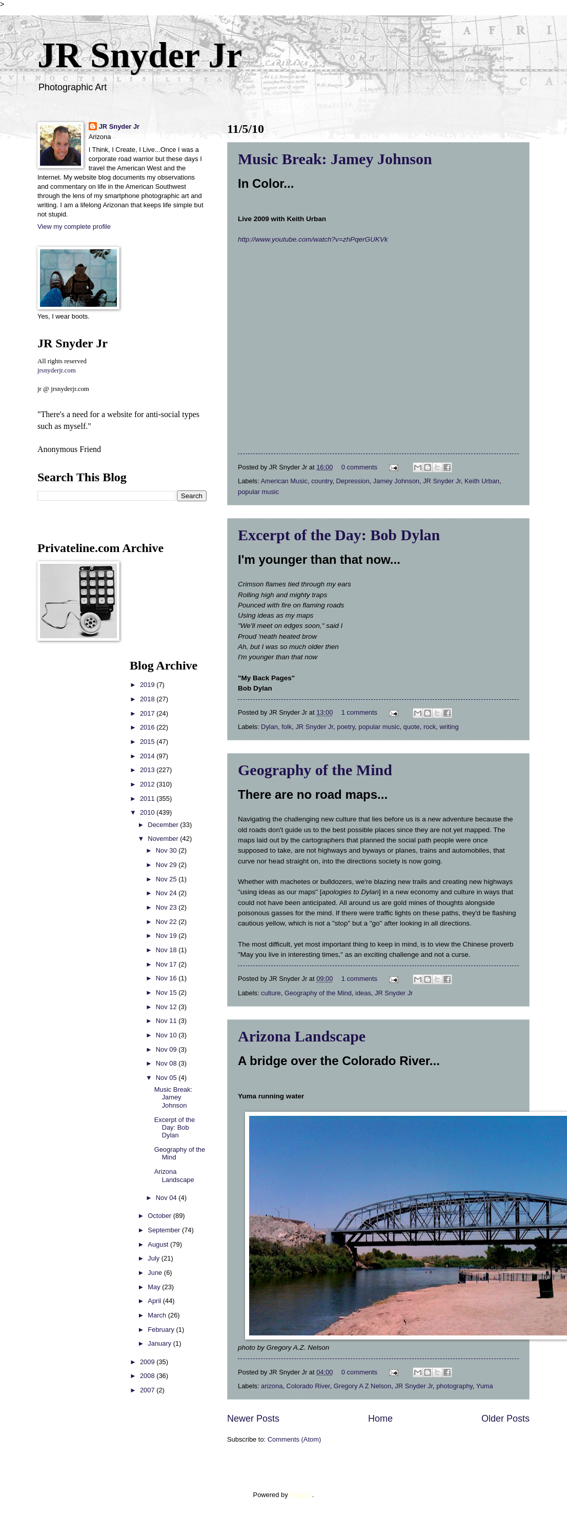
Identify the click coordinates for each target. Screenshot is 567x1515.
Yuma (484, 1386)
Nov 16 (167, 978)
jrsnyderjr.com (56, 370)
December (164, 825)
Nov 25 (167, 879)
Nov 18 (167, 950)
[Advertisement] (68, 813)
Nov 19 (167, 935)
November (164, 838)
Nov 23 (167, 907)
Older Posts (505, 1418)
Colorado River (308, 1386)
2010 (148, 812)
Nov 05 (167, 1077)
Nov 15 (167, 992)
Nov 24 (167, 893)
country (321, 481)
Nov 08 (167, 1063)
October (160, 1215)
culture (271, 993)
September (165, 1230)
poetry (346, 727)
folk (286, 727)
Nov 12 (167, 1007)
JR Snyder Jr (139, 55)
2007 (148, 1390)
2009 (148, 1362)
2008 (148, 1376)
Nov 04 (167, 1198)
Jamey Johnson (396, 481)
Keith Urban (481, 481)
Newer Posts (253, 1418)
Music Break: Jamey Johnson (335, 158)
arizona (271, 1386)
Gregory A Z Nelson (362, 1386)
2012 (148, 784)
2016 (148, 727)
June (156, 1272)
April (155, 1301)
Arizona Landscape (302, 1036)
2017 (148, 713)
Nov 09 (167, 1049)
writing (448, 727)
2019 (148, 684)
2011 (148, 798)
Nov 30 (167, 850)
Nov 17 (167, 964)
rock (429, 727)
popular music (258, 492)
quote (411, 727)
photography (454, 1386)
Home (380, 1418)
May (155, 1287)
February (162, 1329)
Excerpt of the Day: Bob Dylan (339, 534)
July (154, 1258)
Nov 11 (167, 1021)
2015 (148, 741)
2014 (148, 756)
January (160, 1343)
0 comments (359, 467)
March (158, 1315)
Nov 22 (167, 922)
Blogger (301, 1495)
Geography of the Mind (315, 769)
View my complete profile (74, 226)
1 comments (359, 712)
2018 (148, 699)
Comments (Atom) (294, 1439)
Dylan (269, 727)
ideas (363, 993)
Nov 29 (167, 865)
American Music (284, 481)
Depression (353, 481)
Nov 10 (167, 1035)
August (159, 1244)
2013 (148, 770)
